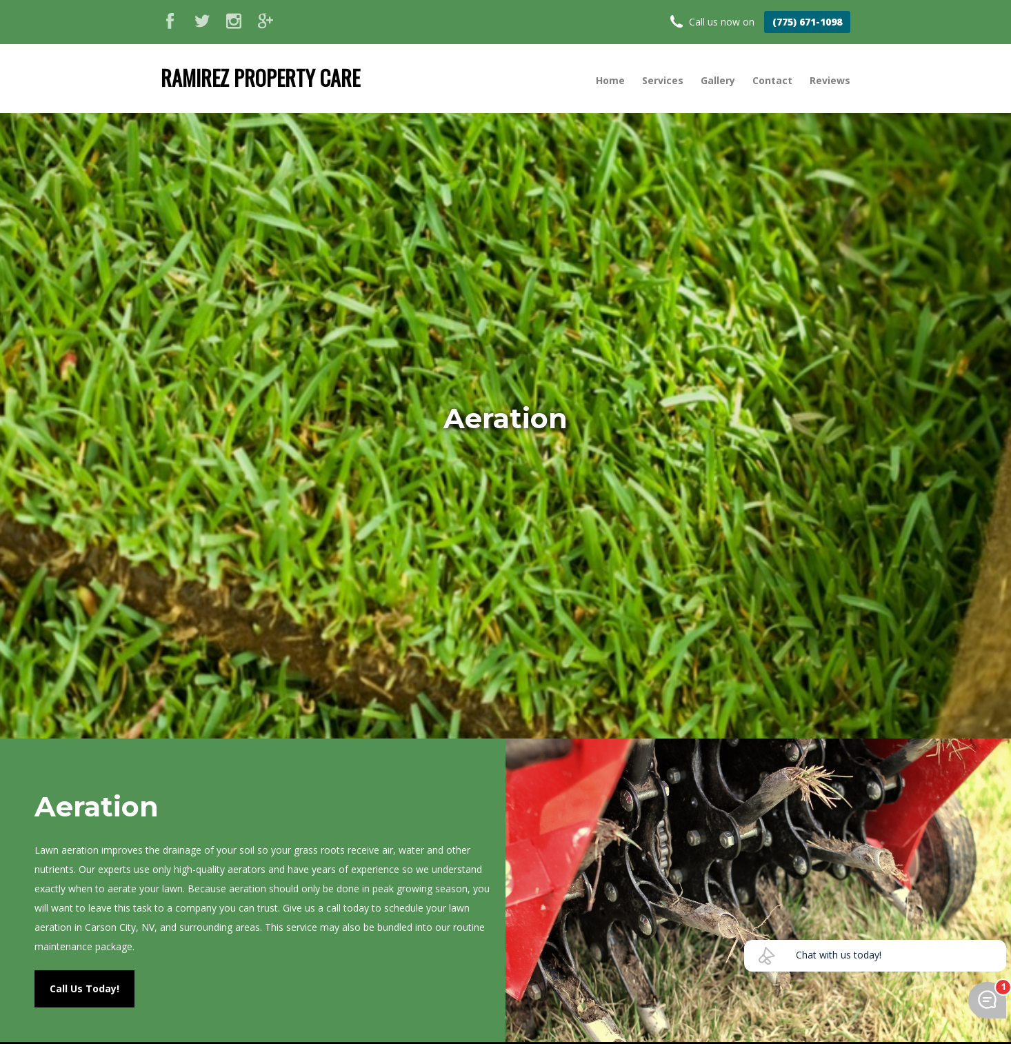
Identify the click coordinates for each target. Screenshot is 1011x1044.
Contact (772, 80)
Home (610, 80)
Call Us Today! (84, 988)
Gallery (718, 80)
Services (662, 80)
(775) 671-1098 (807, 21)
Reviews (830, 80)
